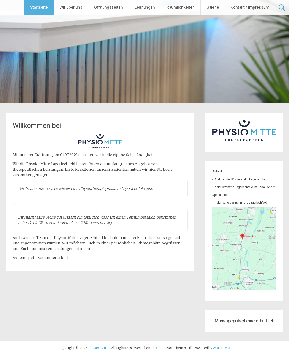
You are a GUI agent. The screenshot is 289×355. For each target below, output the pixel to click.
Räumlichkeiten (181, 7)
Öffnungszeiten (108, 7)
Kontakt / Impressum (250, 7)
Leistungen (145, 7)
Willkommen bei (37, 125)
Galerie (212, 7)
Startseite (39, 7)
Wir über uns (70, 7)
